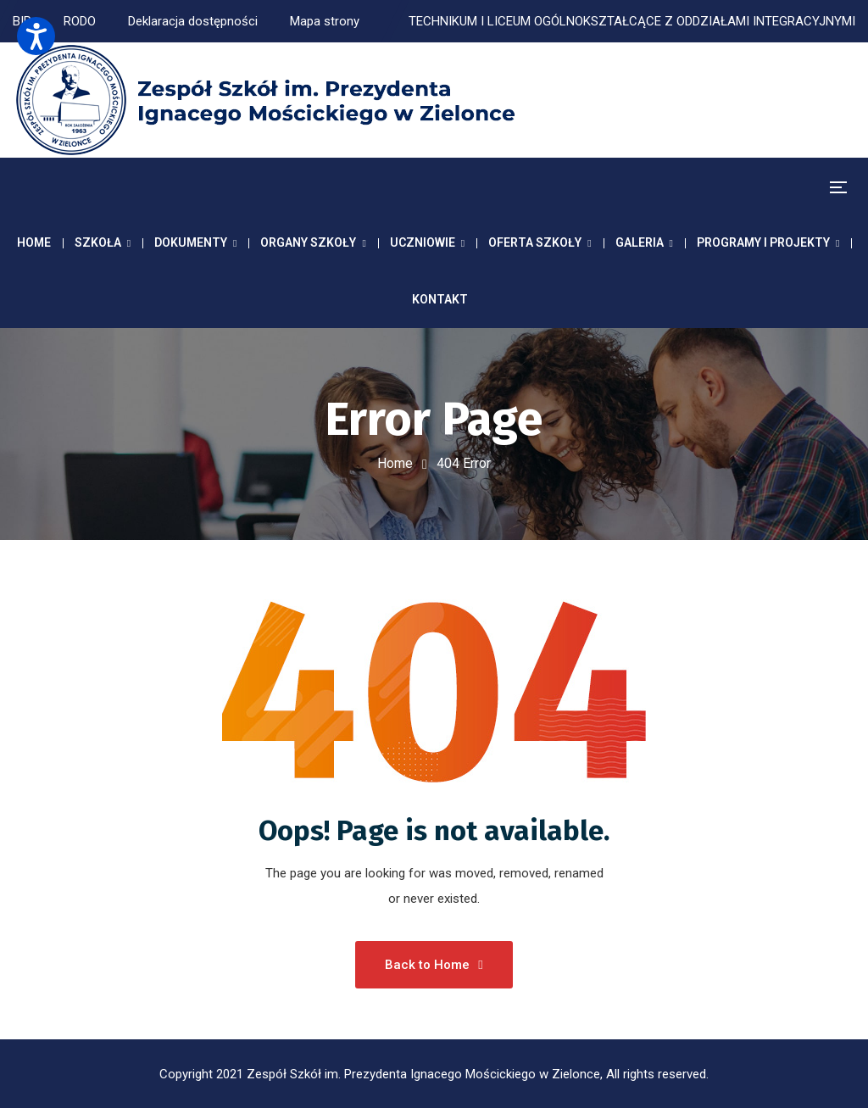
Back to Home (433, 964)
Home (395, 463)
